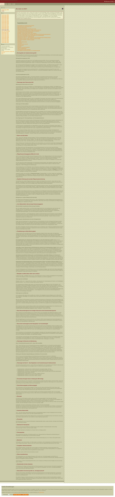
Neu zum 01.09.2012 (6, 31)
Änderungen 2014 (5, 28)
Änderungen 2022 (5, 18)
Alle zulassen (25, 494)
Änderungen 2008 (5, 37)
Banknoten (19, 46)
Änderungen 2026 (5, 9)
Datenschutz (41, 492)
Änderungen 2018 (5, 23)
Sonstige (11, 494)
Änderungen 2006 (5, 39)
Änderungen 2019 (5, 22)
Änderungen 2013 (5, 29)
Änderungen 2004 (5, 42)
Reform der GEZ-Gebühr (22, 27)
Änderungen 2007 (5, 38)
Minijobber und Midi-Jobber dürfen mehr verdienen (26, 33)
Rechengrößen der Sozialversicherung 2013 (25, 25)
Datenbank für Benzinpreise (22, 44)
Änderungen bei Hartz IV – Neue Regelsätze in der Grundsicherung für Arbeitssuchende (34, 37)
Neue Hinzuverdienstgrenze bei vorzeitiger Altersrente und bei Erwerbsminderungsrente (33, 34)
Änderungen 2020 (5, 21)
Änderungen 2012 (5, 32)
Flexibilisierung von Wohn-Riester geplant (25, 32)
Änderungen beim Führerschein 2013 (24, 26)
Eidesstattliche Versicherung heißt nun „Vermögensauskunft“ (28, 50)
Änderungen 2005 (5, 41)
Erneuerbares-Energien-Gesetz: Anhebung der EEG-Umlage (28, 38)
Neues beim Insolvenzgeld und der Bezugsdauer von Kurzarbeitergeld (30, 35)
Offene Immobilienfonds (21, 48)
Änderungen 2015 (5, 27)
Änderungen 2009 (5, 36)
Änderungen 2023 (5, 17)
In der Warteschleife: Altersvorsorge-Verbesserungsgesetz (28, 31)
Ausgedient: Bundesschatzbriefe (23, 47)
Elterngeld (19, 40)
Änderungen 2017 (5, 24)
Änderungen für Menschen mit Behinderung (25, 36)
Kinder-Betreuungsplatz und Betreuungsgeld (25, 39)
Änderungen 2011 (5, 33)
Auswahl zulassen (17, 494)
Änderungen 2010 (5, 34)
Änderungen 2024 (5, 16)
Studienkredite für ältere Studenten (24, 49)
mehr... (2, 53)
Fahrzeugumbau (20, 45)
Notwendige (5, 494)
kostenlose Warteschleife (22, 41)
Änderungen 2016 (5, 26)
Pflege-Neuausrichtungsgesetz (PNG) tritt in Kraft (26, 28)
